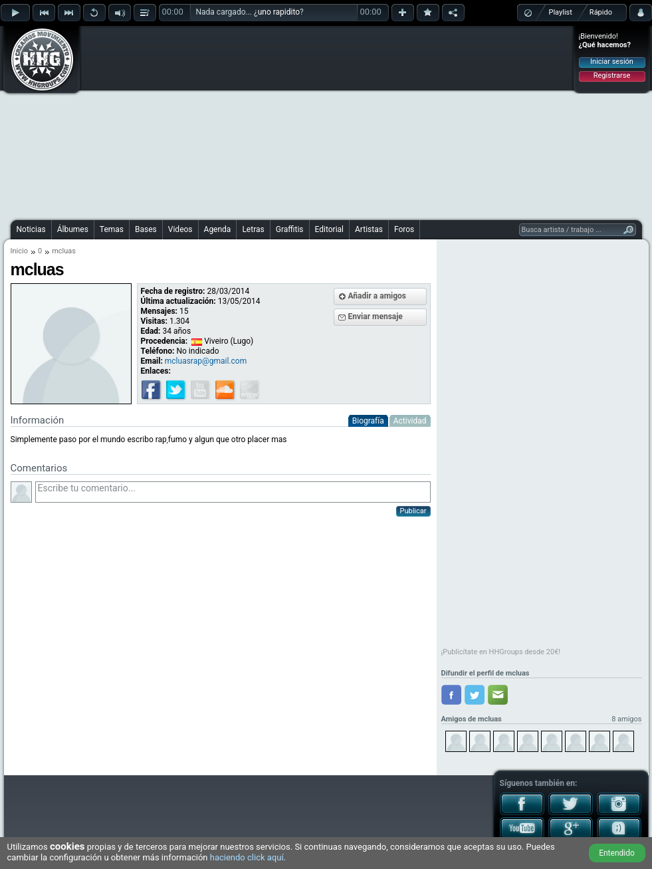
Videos (180, 229)
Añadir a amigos (377, 296)
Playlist (560, 12)
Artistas (369, 229)
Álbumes (72, 229)
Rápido (601, 12)
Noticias (31, 229)
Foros (404, 229)
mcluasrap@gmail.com (206, 361)
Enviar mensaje (375, 316)
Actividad (410, 421)
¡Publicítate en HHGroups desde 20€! (501, 652)
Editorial (329, 229)
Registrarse (612, 75)
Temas (112, 229)
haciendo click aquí (247, 857)
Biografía (368, 421)
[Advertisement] (298, 121)
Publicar (413, 511)
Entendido (617, 853)
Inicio (19, 251)
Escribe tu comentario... (233, 492)
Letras (253, 229)
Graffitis (290, 229)
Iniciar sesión (611, 61)
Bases (146, 229)
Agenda (217, 229)
